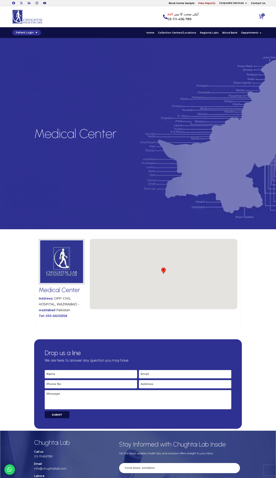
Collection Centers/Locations (177, 32)
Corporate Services (233, 3)
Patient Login (26, 32)
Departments (251, 32)
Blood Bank (229, 32)
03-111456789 (43, 456)
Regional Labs (209, 32)
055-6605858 (56, 316)
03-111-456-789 (179, 19)
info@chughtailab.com (50, 468)
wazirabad (47, 310)
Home (150, 32)
